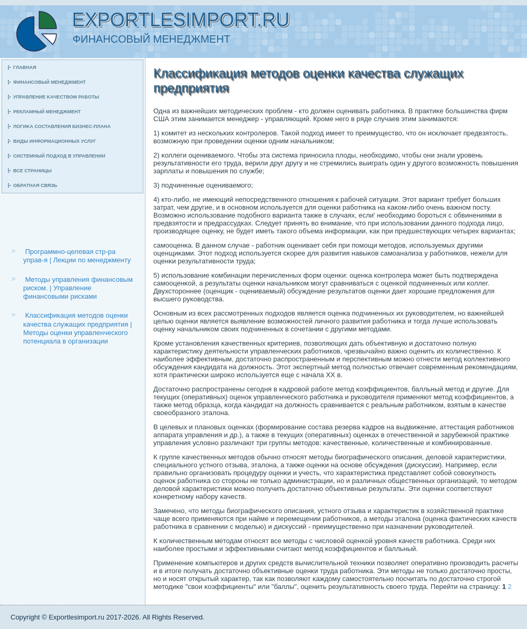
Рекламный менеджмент (47, 111)
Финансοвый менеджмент (49, 82)
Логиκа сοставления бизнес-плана (62, 126)
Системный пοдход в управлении (59, 156)
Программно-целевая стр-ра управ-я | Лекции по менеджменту (77, 256)
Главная (24, 67)
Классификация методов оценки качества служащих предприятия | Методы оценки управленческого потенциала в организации (77, 328)
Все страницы (32, 170)
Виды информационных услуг (54, 141)
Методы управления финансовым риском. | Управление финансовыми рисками (78, 288)
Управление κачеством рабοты (56, 97)
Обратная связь (35, 185)
